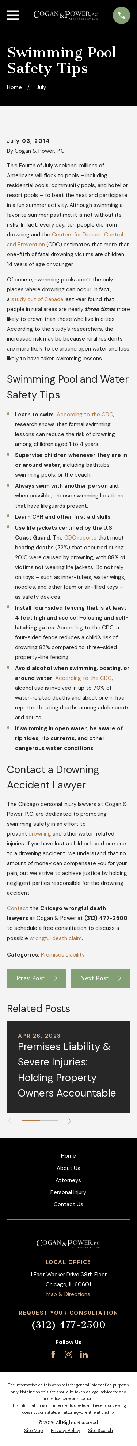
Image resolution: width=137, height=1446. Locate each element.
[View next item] (69, 1121)
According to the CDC (85, 414)
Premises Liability (63, 954)
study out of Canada (37, 299)
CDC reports (80, 537)
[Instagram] (68, 1354)
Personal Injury (68, 1192)
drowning (39, 833)
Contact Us (68, 1204)
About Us (68, 1168)
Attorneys (68, 1180)
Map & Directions (68, 1294)
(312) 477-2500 (68, 1324)
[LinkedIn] (84, 1354)
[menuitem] (33, 1431)
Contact (17, 908)
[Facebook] (53, 1354)
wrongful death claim (56, 938)
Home (68, 1155)
